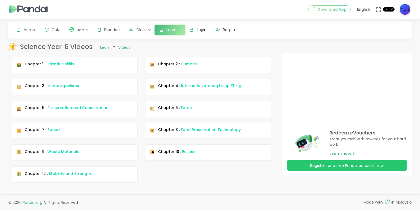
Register (227, 29)
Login (198, 29)
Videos (124, 51)
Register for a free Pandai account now (347, 169)
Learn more (342, 157)
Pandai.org (32, 203)
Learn (105, 51)
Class (137, 29)
